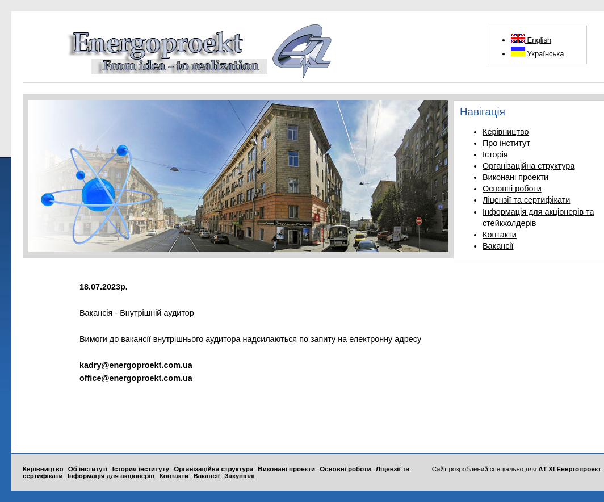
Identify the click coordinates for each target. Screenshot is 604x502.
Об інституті (88, 469)
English (531, 40)
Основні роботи (512, 188)
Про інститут (506, 143)
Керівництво (506, 131)
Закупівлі (239, 475)
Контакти (500, 234)
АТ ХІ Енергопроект (569, 469)
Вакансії (498, 245)
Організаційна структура (528, 165)
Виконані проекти (515, 177)
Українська (537, 53)
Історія (495, 154)
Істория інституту (140, 469)
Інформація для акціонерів (111, 475)
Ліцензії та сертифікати (526, 199)
